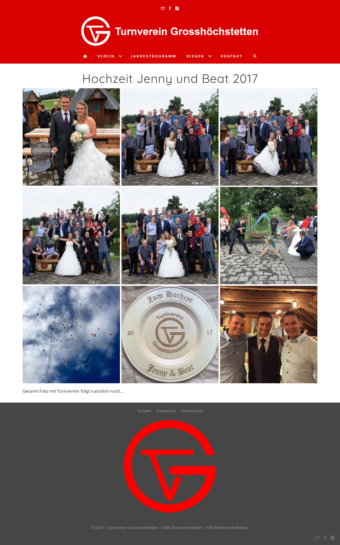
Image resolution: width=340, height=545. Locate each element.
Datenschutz (192, 410)
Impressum (166, 410)
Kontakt (144, 410)
